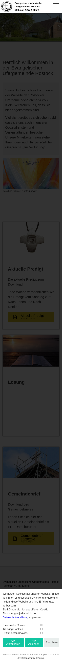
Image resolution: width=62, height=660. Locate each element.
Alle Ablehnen (34, 642)
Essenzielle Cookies (14, 625)
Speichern (52, 642)
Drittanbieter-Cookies (15, 633)
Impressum (46, 654)
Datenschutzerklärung (15, 617)
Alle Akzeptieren (13, 642)
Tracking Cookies (13, 629)
